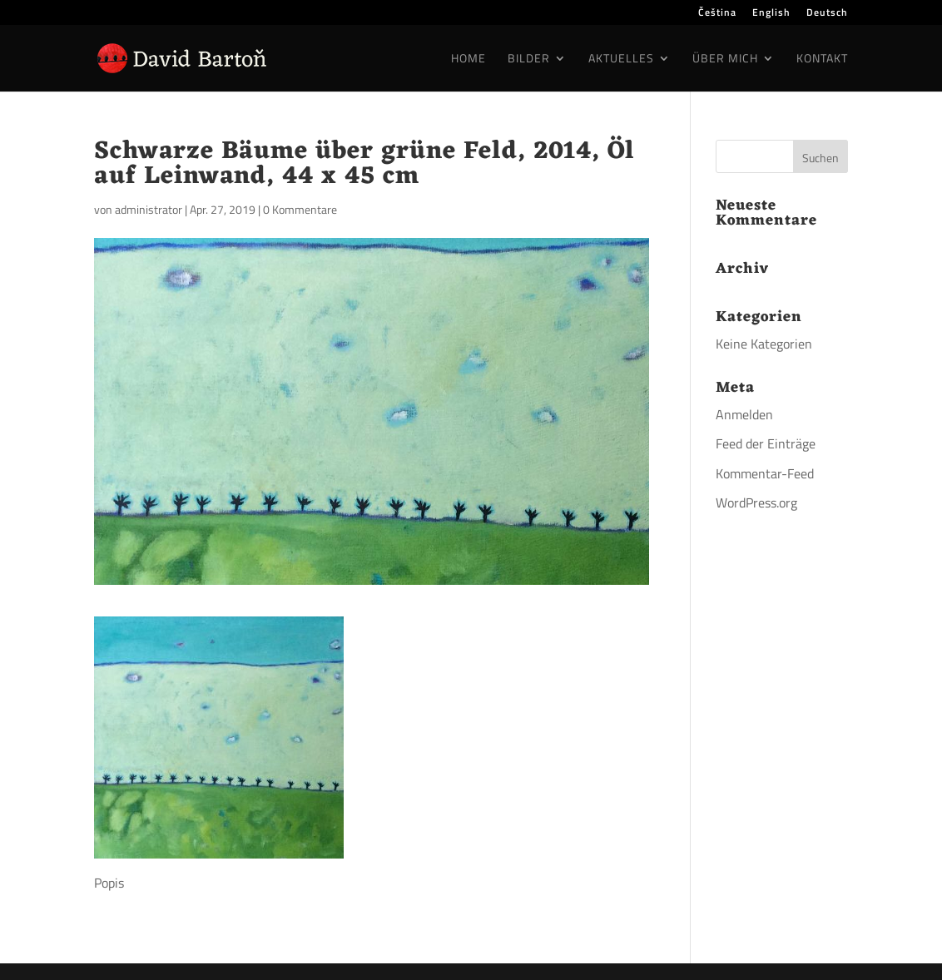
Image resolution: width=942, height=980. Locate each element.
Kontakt (822, 59)
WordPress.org (756, 502)
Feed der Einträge (766, 443)
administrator (148, 209)
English (771, 13)
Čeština (717, 13)
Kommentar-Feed (765, 473)
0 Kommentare (300, 209)
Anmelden (744, 414)
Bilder (529, 59)
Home (468, 59)
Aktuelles (621, 59)
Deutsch (827, 13)
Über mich (725, 59)
